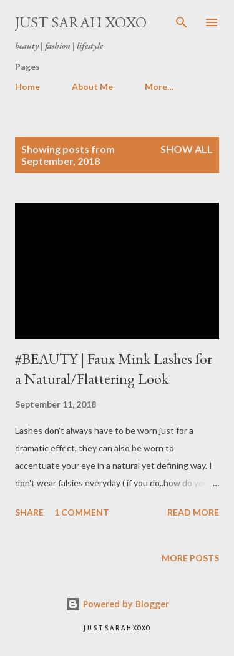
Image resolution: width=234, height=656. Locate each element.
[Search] (181, 22)
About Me (92, 86)
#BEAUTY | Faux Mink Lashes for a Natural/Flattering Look (113, 368)
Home (27, 86)
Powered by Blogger (117, 604)
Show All (186, 149)
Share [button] (29, 512)
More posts (190, 557)
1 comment (81, 512)
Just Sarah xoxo (81, 22)
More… (159, 86)
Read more (193, 512)
